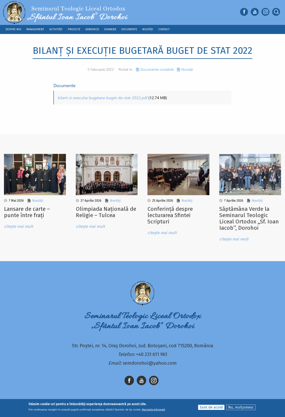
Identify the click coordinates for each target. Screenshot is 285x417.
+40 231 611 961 (151, 354)
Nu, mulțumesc (241, 407)
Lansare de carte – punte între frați (27, 212)
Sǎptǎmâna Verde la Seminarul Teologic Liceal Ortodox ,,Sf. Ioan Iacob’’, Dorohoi (249, 218)
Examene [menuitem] (110, 29)
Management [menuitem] (35, 29)
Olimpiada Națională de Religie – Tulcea (106, 212)
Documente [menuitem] (129, 29)
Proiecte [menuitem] (74, 29)
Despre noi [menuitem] (13, 29)
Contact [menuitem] (164, 29)
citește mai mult (18, 226)
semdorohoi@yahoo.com (150, 363)
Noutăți (187, 69)
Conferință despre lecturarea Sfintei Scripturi (170, 215)
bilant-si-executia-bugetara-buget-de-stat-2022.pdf (102, 97)
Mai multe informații (153, 410)
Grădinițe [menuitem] (92, 29)
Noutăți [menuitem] (147, 29)
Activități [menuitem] (56, 29)
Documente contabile (157, 69)
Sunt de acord (211, 407)
